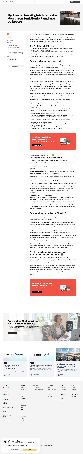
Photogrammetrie (24, 414)
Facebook (63, 391)
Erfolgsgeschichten (52, 389)
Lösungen (21, 1)
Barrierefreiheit (74, 396)
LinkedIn (63, 387)
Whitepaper (50, 391)
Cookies (72, 391)
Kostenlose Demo (13, 66)
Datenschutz (17, 446)
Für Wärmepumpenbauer (38, 392)
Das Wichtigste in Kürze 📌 (13, 47)
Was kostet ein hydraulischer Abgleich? (16, 50)
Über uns (36, 1)
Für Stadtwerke (36, 391)
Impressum (23, 446)
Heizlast (22, 396)
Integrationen (23, 405)
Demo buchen (75, 1)
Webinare (50, 396)
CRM (22, 394)
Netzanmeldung (24, 416)
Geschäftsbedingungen (75, 392)
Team (62, 398)
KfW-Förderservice (24, 412)
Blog (49, 387)
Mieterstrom (23, 411)
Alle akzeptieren (30, 449)
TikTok (63, 392)
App (21, 400)
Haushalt (22, 387)
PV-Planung (23, 391)
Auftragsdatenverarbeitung (76, 394)
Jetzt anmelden (37, 145)
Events (49, 392)
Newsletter (50, 394)
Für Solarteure (36, 387)
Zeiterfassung (23, 403)
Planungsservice (24, 420)
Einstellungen (11, 446)
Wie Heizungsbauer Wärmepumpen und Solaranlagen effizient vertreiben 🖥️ (16, 53)
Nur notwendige (15, 449)
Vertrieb (22, 389)
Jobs (62, 400)
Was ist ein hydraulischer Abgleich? (15, 49)
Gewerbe (22, 407)
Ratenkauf (23, 418)
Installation (23, 392)
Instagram (63, 389)
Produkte (13, 1)
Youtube (63, 394)
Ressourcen (29, 1)
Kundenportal (23, 398)
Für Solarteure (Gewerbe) (38, 389)
